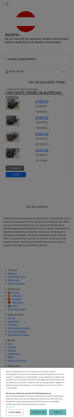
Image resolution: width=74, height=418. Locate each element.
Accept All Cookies (38, 412)
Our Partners (11, 407)
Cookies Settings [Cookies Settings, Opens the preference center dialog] (14, 412)
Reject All (57, 412)
